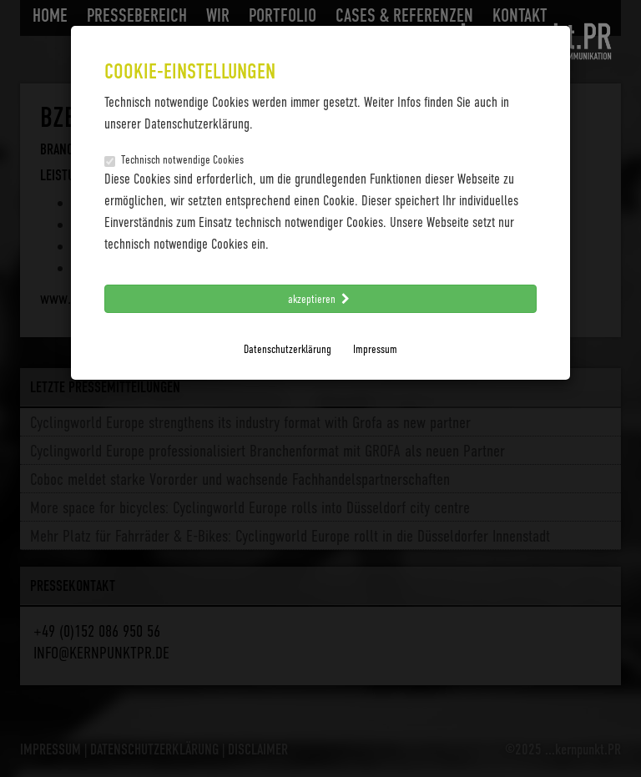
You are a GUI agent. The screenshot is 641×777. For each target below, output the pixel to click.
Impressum (375, 348)
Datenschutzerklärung (287, 348)
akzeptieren (320, 298)
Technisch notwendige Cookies (174, 159)
